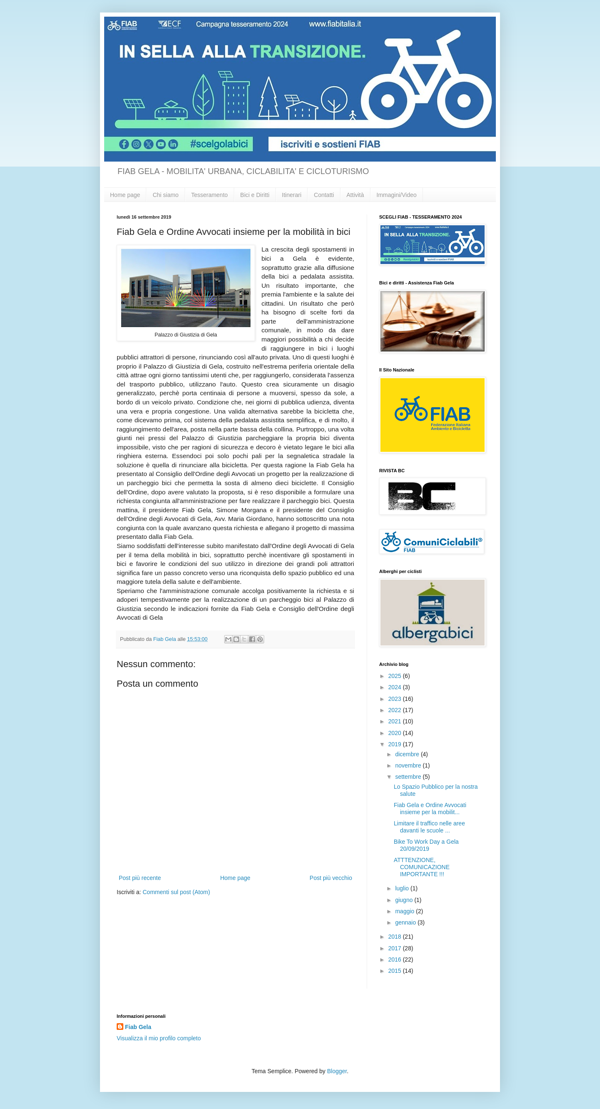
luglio (402, 888)
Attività (355, 195)
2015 (395, 970)
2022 (395, 710)
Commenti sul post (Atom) (176, 892)
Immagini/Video (397, 195)
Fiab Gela (138, 1027)
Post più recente (140, 878)
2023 (395, 698)
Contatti (324, 195)
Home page (125, 195)
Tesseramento (209, 195)
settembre (408, 776)
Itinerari (292, 195)
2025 (395, 676)
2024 (395, 687)
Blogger (337, 1071)
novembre (408, 765)
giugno (404, 900)
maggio (405, 911)
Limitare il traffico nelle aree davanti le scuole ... (429, 827)
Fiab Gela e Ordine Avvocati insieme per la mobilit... (430, 808)
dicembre (407, 754)
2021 (395, 721)
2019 (395, 744)
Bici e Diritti (255, 195)
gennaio (406, 922)
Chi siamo (165, 195)
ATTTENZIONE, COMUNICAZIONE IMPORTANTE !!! (422, 867)
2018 (395, 936)
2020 (395, 733)
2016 (395, 959)
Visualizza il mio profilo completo (159, 1038)
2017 (395, 948)
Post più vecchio (331, 878)
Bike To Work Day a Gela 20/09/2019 (426, 845)
